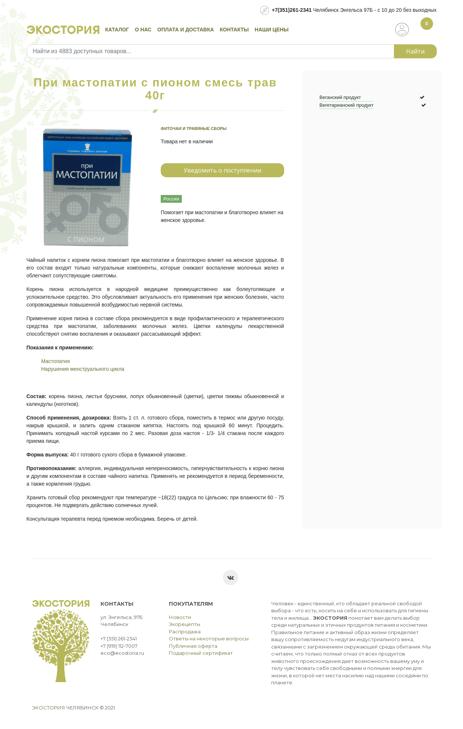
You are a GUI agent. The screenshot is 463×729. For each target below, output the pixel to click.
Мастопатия (55, 361)
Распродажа (185, 631)
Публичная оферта (193, 646)
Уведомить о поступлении (222, 170)
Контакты (234, 29)
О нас (143, 29)
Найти (415, 51)
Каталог (117, 29)
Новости (180, 617)
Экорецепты (184, 624)
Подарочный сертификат (201, 653)
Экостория (48, 708)
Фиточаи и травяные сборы (194, 128)
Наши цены (272, 29)
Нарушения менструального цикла (83, 369)
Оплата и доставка (185, 29)
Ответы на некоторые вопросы (209, 638)
